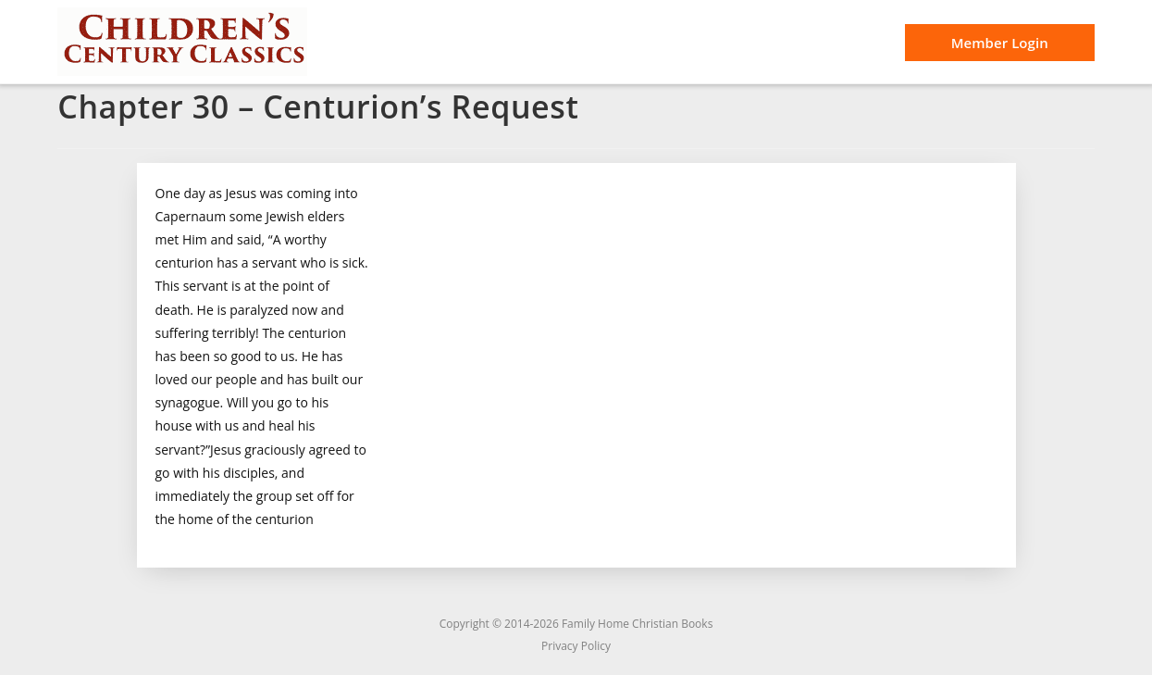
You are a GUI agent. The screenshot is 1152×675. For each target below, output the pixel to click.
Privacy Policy (576, 646)
